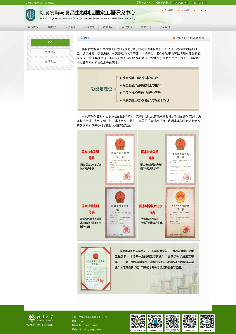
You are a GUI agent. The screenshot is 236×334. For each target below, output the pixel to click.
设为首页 (168, 10)
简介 (50, 42)
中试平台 (50, 52)
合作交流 (127, 27)
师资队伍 (70, 27)
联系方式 (50, 61)
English (202, 10)
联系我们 (164, 27)
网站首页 (33, 27)
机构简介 (52, 27)
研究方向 (89, 27)
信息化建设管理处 (46, 325)
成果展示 (108, 27)
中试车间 (146, 27)
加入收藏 (185, 10)
